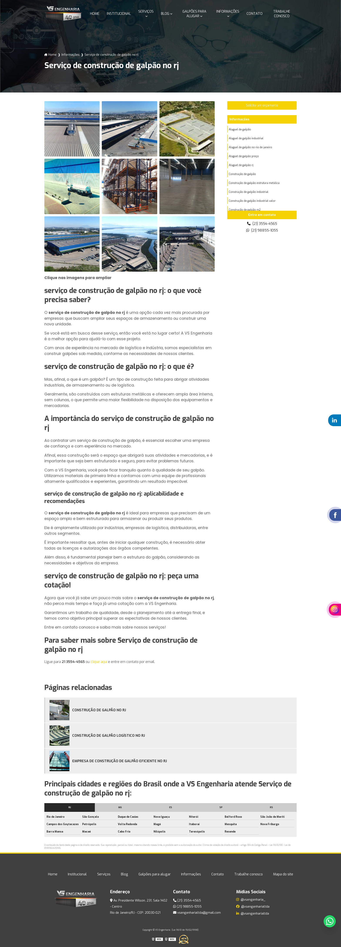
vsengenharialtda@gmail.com (197, 912)
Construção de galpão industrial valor (252, 201)
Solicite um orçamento (262, 105)
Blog (165, 13)
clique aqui (98, 661)
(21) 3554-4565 (262, 223)
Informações (227, 11)
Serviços (146, 11)
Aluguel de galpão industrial (246, 138)
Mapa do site (283, 874)
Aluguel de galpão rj (241, 165)
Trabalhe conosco (281, 13)
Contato (254, 13)
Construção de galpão (242, 174)
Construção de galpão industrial (248, 192)
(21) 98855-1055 (262, 230)
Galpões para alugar (194, 13)
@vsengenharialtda (252, 906)
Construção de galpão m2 (245, 210)
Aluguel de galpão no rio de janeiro (250, 147)
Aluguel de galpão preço (244, 156)
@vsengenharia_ (250, 899)
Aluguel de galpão (240, 129)
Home (94, 13)
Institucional (119, 13)
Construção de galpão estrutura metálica (254, 183)
